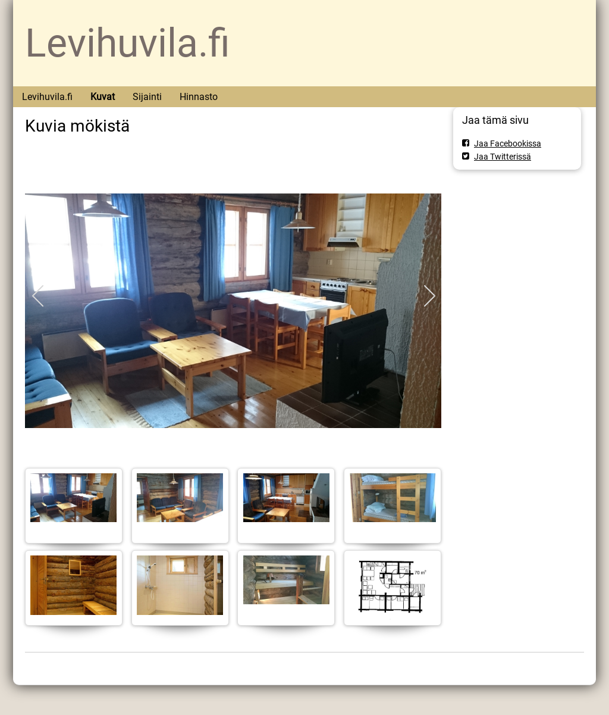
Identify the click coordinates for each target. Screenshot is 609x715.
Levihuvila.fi (127, 43)
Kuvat (102, 96)
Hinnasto (199, 96)
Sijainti (147, 96)
